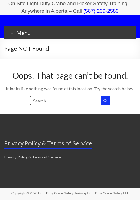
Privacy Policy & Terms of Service (32, 157)
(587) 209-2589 (101, 11)
